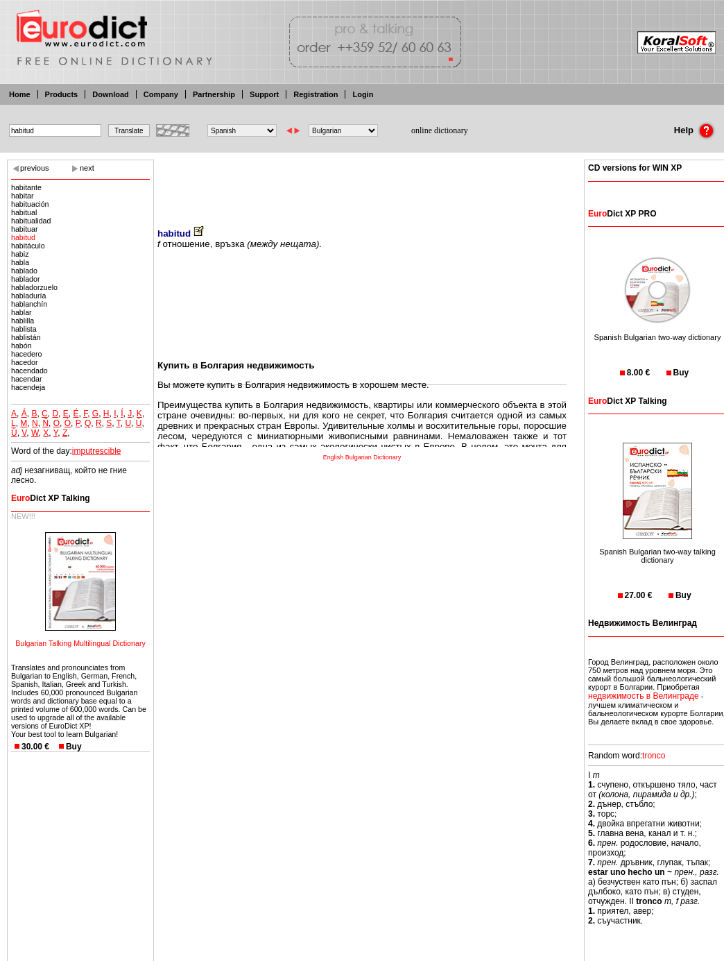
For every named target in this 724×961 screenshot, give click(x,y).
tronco (653, 755)
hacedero (26, 354)
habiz (19, 254)
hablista (24, 329)
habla (20, 262)
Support (264, 94)
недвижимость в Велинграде (643, 696)
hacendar (26, 379)
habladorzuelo (34, 287)
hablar (21, 312)
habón (21, 345)
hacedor (24, 362)
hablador (25, 279)
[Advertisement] (362, 184)
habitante (26, 187)
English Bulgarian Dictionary (362, 457)
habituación (30, 204)
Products (61, 94)
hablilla (22, 320)
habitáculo (28, 245)
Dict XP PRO (622, 214)
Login (362, 94)
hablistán (26, 337)
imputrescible (96, 451)
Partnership (214, 94)
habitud (23, 237)
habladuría (28, 295)
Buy (74, 746)
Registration (315, 94)
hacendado (29, 370)
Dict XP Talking (50, 498)
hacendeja (28, 387)
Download (110, 94)
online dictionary (439, 130)
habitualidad (31, 220)
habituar (24, 229)
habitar (22, 196)
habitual (24, 212)
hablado (24, 270)
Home (20, 94)
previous (34, 168)
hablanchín (29, 304)
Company (161, 94)
